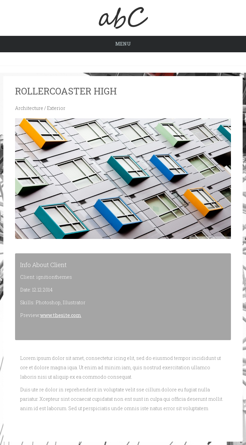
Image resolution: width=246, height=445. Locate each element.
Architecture (29, 108)
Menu (123, 44)
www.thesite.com (60, 315)
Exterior (56, 108)
